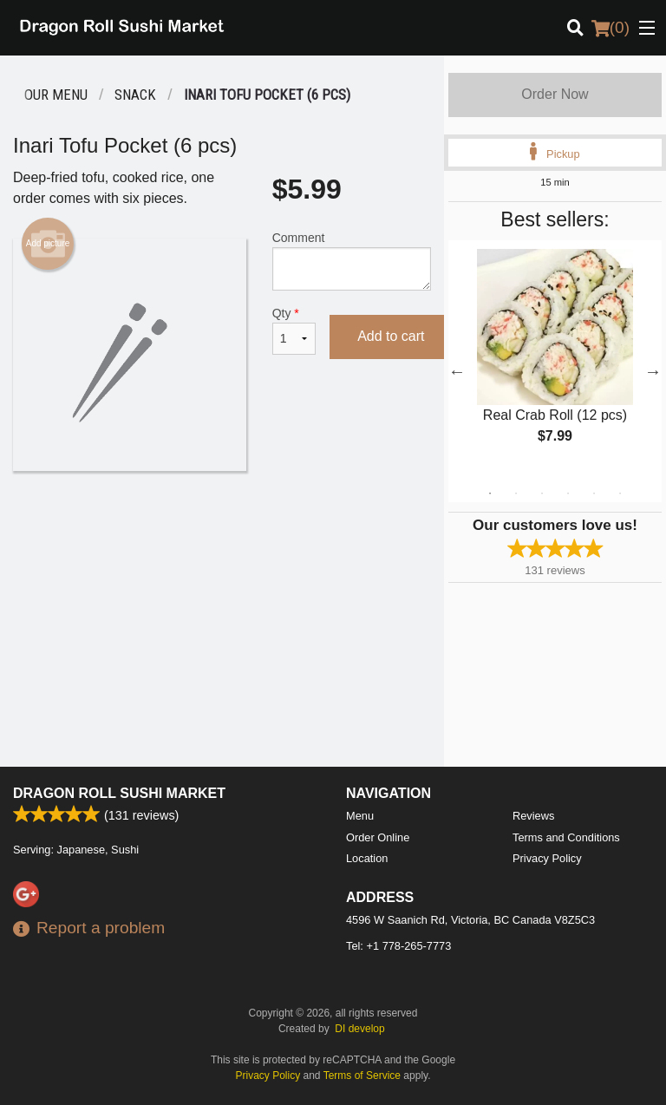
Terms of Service (362, 1075)
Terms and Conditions (566, 837)
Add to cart (390, 336)
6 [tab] (620, 493)
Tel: (398, 945)
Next (653, 371)
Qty (294, 330)
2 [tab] (516, 493)
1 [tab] (490, 493)
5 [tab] (594, 493)
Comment (351, 261)
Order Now (554, 94)
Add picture (48, 244)
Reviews (533, 815)
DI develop (359, 1029)
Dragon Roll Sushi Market (119, 793)
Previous (457, 371)
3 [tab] (542, 493)
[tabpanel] (555, 361)
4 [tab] (568, 493)
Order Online (377, 837)
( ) (610, 28)
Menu (360, 815)
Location (367, 858)
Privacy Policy (547, 858)
